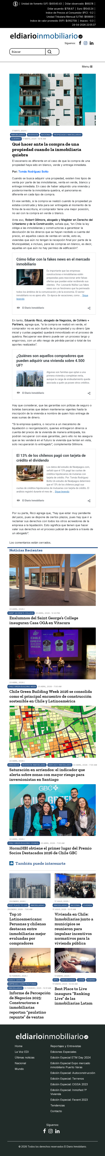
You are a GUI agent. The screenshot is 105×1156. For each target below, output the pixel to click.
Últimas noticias (24, 1057)
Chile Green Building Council (23, 843)
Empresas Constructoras (22, 984)
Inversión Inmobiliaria (34, 765)
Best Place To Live (18, 905)
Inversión (33, 135)
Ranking (91, 980)
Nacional (46, 135)
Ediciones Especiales (63, 1051)
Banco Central (16, 980)
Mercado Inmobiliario (59, 765)
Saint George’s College (21, 613)
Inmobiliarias (18, 135)
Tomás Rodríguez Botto (33, 171)
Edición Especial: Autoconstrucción (72, 1073)
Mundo (19, 1069)
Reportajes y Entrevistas (65, 1046)
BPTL (56, 980)
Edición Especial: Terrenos (67, 1078)
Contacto (56, 1111)
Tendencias (57, 1105)
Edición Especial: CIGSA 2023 (69, 1084)
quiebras (16, 139)
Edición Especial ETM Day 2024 (70, 1057)
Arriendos (13, 765)
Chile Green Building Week (22, 686)
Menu (87, 66)
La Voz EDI (22, 1051)
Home (18, 1046)
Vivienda (87, 905)
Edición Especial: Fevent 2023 (69, 1099)
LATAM (81, 980)
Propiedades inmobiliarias (67, 135)
